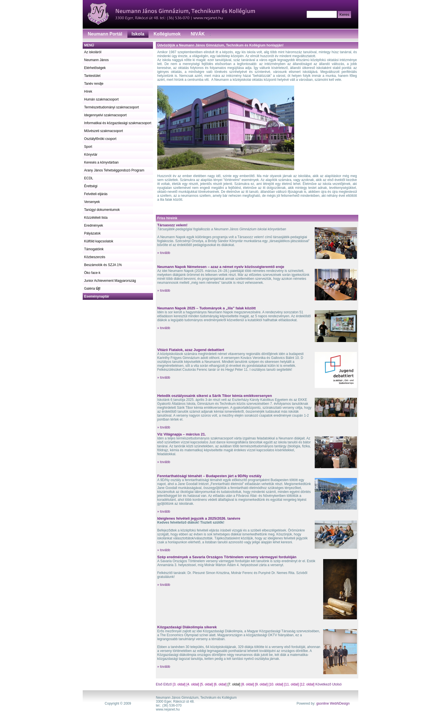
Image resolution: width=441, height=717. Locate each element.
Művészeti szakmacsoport (103, 131)
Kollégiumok (167, 34)
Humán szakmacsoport (101, 99)
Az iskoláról (92, 52)
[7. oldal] (234, 684)
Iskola (138, 34)
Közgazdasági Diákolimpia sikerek (187, 627)
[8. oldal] (247, 684)
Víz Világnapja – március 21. (181, 434)
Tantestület (92, 76)
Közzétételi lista (95, 218)
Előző (167, 684)
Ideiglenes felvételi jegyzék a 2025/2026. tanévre (198, 518)
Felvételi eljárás (95, 194)
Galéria (92, 289)
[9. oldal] (261, 684)
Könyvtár (90, 155)
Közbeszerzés (94, 257)
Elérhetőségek (95, 68)
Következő (323, 684)
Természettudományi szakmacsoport (111, 107)
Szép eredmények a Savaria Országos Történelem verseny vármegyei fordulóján (226, 557)
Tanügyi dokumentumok (102, 210)
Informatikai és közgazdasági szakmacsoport (117, 123)
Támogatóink (94, 249)
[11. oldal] (291, 684)
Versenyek (92, 202)
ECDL (88, 178)
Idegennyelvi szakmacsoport (105, 115)
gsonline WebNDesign (333, 703)
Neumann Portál (105, 34)
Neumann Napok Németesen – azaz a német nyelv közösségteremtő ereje (220, 267)
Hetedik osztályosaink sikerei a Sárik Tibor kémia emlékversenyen (214, 396)
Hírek (88, 91)
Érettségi (90, 186)
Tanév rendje (94, 84)
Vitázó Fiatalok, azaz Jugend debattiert (190, 350)
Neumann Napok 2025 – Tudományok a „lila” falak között (206, 308)
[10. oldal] (276, 684)
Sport (88, 147)
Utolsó (336, 684)
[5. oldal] (206, 684)
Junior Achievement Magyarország (110, 281)
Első (159, 684)
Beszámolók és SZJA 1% (103, 265)
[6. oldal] (220, 684)
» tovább (163, 253)
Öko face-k (92, 273)
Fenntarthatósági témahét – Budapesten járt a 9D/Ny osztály (209, 476)
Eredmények (93, 225)
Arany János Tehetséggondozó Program (114, 170)
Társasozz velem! (172, 225)
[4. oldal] (192, 684)
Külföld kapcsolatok (98, 241)
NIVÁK (198, 34)
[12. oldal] (307, 684)
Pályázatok (92, 233)
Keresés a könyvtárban (101, 162)
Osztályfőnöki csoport (100, 139)
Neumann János (96, 60)
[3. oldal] (179, 684)
